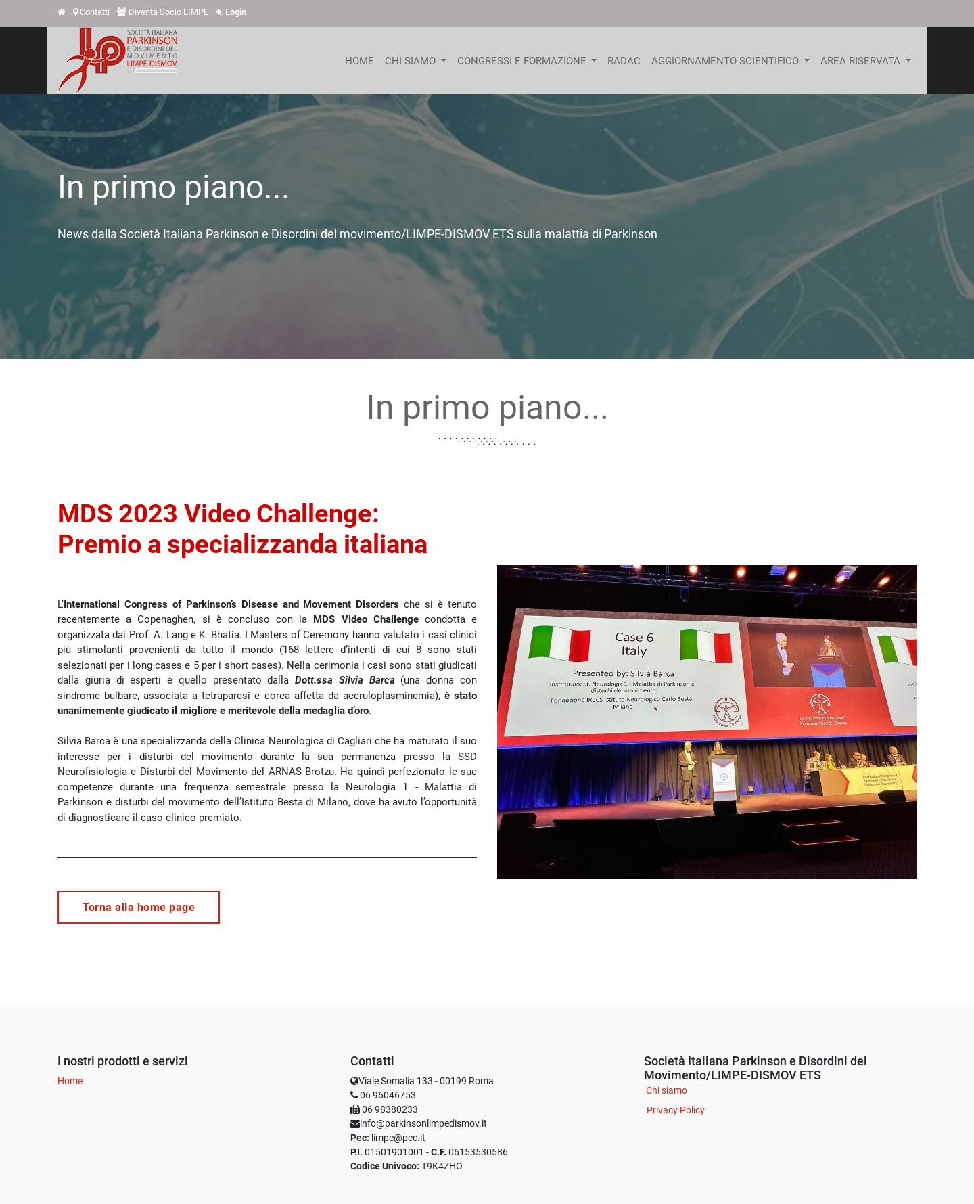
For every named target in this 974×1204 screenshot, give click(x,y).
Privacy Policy (676, 1110)
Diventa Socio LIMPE (168, 12)
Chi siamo (666, 1090)
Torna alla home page (139, 907)
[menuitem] (359, 61)
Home (70, 1080)
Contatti (95, 12)
